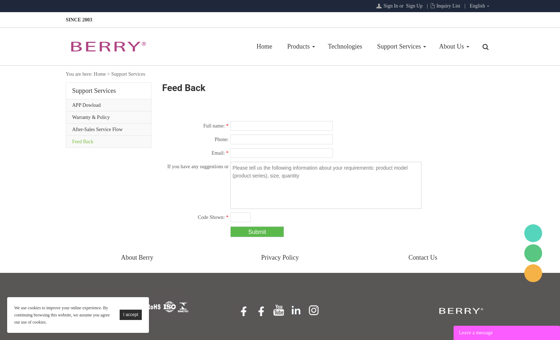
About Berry (137, 257)
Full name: (216, 126)
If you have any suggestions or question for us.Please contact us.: (198, 168)
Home (264, 46)
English (477, 6)
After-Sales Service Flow (97, 129)
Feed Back (82, 141)
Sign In (391, 6)
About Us (451, 46)
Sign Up (414, 6)
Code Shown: (213, 217)
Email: (220, 153)
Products (298, 46)
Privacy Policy (280, 257)
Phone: (222, 139)
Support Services (399, 46)
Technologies (345, 46)
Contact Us (423, 257)
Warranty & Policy (91, 117)
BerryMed (533, 233)
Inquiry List (448, 6)
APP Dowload (86, 105)
